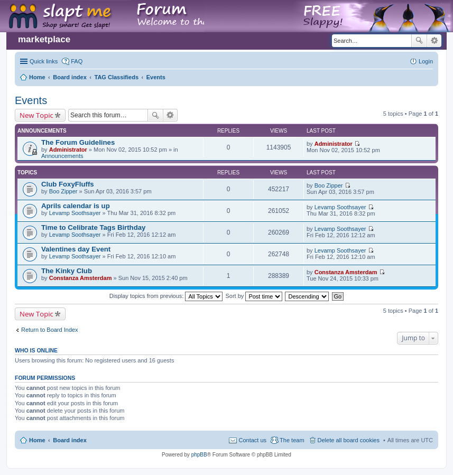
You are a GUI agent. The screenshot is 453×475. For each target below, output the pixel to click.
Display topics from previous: (166, 296)
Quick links (44, 61)
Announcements (62, 156)
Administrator (68, 149)
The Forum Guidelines (78, 142)
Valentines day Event (75, 249)
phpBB (199, 455)
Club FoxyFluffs (67, 184)
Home (37, 440)
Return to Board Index (49, 330)
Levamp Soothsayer (75, 213)
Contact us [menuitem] (252, 440)
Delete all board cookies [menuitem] (349, 440)
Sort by (254, 296)
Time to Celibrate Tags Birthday (93, 227)
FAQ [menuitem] (76, 61)
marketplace (44, 39)
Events (31, 100)
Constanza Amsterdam (80, 278)
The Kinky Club (66, 271)
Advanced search (434, 40)
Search (419, 40)
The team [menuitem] (292, 440)
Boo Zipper (63, 191)
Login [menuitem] (426, 61)
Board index (70, 440)
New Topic (36, 115)
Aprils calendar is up (75, 206)
